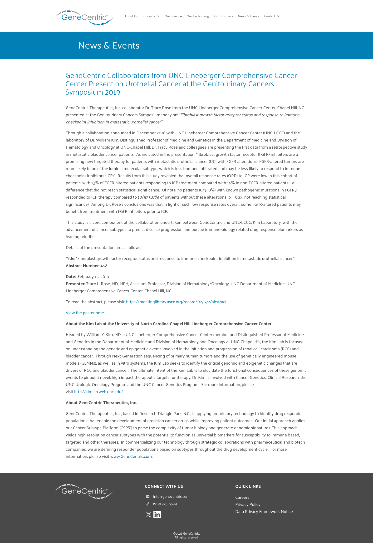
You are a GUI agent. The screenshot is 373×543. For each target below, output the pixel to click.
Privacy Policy (247, 504)
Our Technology (198, 16)
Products (151, 16)
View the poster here (85, 312)
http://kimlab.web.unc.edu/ (98, 391)
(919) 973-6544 (165, 503)
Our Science (173, 16)
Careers (242, 497)
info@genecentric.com (171, 496)
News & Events (249, 16)
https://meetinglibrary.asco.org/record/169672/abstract (176, 301)
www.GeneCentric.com (131, 456)
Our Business (223, 16)
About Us (131, 16)
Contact (272, 16)
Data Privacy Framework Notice (264, 511)
